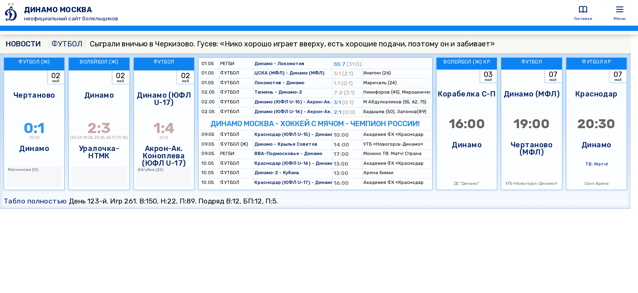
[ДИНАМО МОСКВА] (12, 13)
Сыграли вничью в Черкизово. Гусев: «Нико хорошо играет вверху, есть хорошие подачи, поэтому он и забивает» (271, 44)
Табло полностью (35, 201)
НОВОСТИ (23, 44)
